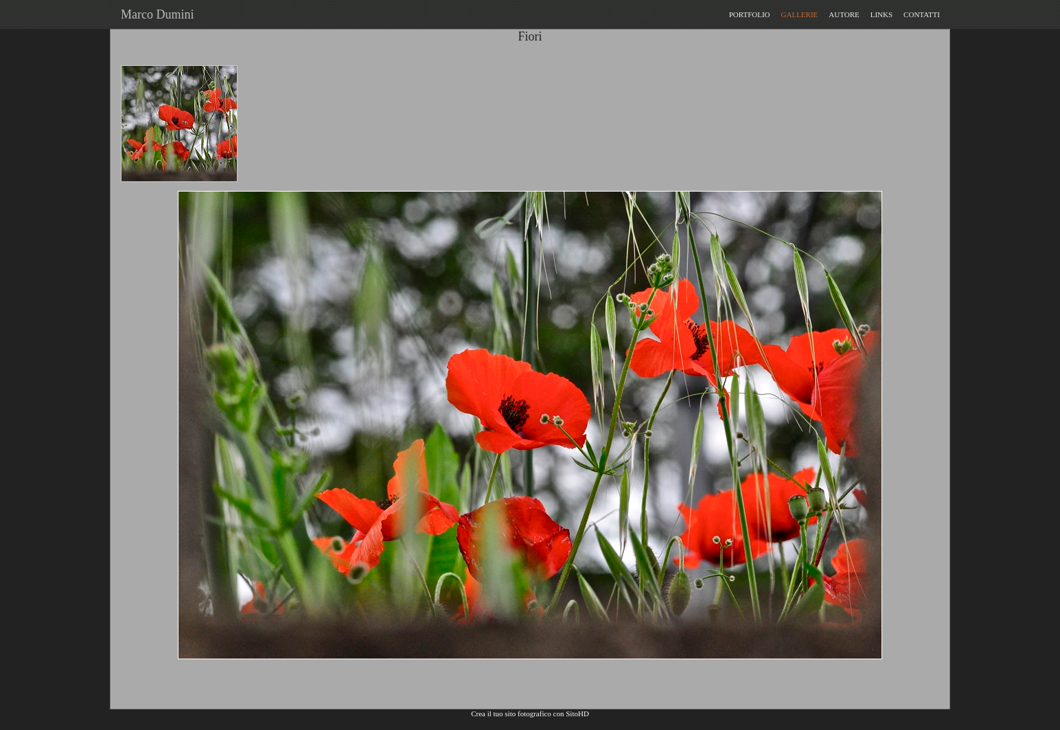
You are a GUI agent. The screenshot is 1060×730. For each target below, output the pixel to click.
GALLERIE (799, 14)
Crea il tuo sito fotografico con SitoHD (530, 713)
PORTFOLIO (749, 14)
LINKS (881, 14)
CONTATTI (921, 14)
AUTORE (844, 14)
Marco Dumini (154, 14)
